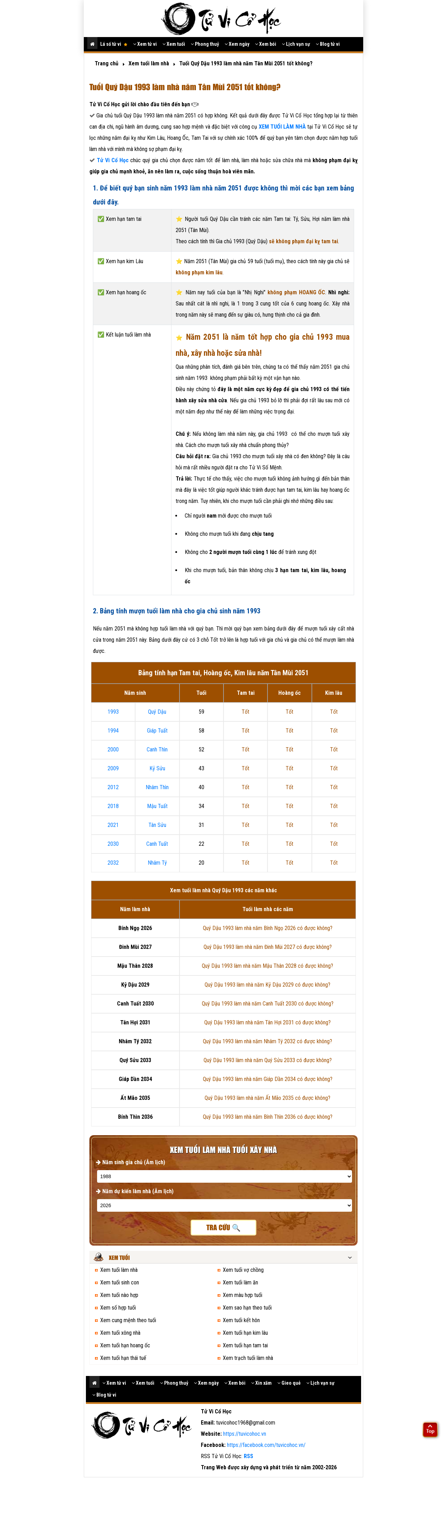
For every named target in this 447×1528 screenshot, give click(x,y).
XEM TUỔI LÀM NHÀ (283, 126)
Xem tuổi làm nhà (119, 1270)
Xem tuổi (173, 44)
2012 (113, 787)
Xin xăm (261, 1383)
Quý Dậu (157, 711)
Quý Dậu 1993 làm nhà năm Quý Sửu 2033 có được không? (268, 1060)
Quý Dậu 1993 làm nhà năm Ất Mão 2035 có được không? (267, 1098)
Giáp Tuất (157, 730)
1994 (113, 730)
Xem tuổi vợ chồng (243, 1270)
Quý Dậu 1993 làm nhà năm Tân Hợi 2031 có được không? (267, 1022)
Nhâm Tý (157, 862)
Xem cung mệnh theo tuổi (128, 1320)
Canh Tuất (157, 844)
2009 (113, 768)
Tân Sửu (157, 825)
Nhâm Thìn (157, 787)
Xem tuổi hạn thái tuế (123, 1358)
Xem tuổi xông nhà (120, 1332)
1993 (113, 711)
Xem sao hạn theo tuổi (247, 1307)
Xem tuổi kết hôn (241, 1320)
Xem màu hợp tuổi (242, 1295)
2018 (113, 806)
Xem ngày (237, 44)
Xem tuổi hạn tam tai (245, 1345)
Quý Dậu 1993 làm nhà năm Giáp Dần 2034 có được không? (267, 1079)
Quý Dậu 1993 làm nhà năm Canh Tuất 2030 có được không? (268, 1003)
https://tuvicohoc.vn (244, 1433)
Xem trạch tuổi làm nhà (248, 1358)
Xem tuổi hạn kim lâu (245, 1332)
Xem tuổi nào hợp (119, 1295)
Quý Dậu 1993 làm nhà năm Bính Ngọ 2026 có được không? (267, 928)
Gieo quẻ (289, 1383)
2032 (113, 862)
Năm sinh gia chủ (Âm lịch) (130, 1162)
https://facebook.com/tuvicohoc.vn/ (266, 1445)
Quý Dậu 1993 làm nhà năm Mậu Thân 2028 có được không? (267, 966)
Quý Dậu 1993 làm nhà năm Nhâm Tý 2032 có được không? (267, 1041)
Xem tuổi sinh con (119, 1282)
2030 (113, 844)
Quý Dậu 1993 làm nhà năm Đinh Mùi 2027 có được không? (268, 947)
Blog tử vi (328, 44)
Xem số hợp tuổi (118, 1307)
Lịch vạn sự (296, 44)
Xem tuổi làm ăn (240, 1282)
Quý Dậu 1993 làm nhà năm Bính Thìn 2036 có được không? (267, 1116)
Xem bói (265, 44)
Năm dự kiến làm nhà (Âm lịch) (135, 1191)
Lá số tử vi (113, 44)
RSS (248, 1456)
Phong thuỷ (205, 44)
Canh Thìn (157, 749)
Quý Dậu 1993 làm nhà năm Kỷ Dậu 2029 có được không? (267, 984)
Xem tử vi (145, 44)
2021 (113, 825)
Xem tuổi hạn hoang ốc (125, 1345)
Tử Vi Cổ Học (113, 160)
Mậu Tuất (157, 806)
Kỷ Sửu (157, 768)
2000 (113, 749)
